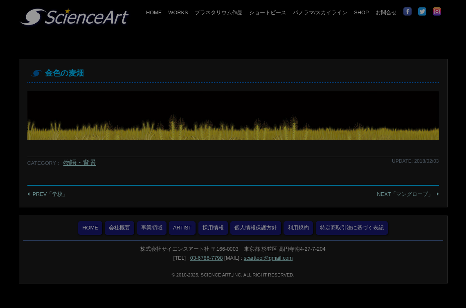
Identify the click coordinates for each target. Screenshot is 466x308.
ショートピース (267, 12)
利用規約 (298, 228)
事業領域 (151, 228)
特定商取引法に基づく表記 (352, 228)
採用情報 (213, 228)
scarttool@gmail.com (268, 258)
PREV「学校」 (50, 194)
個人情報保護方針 (255, 228)
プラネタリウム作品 (219, 12)
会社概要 (119, 228)
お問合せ (386, 12)
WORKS (178, 12)
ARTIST (182, 228)
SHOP (361, 12)
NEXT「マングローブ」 (405, 194)
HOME (154, 12)
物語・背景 (79, 162)
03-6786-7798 (206, 258)
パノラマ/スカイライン (320, 12)
